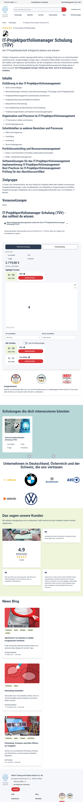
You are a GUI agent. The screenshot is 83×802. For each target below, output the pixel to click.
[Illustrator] (22, 630)
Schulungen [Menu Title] (19, 15)
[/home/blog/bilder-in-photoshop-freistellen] (22, 673)
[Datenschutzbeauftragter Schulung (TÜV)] (17, 434)
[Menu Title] (31, 15)
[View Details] (24, 274)
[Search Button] (64, 9)
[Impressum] (15, 798)
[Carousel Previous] (29, 456)
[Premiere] (22, 738)
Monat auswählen (48, 334)
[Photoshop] (8, 630)
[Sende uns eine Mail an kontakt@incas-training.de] (39, 2)
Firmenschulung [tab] (60, 247)
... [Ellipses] (19, 23)
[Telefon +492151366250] (9, 2)
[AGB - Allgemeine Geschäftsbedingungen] (13, 794)
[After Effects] (31, 738)
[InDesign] (30, 630)
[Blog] (37, 794)
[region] (41, 305)
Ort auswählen (10, 334)
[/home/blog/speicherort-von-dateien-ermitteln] (22, 617)
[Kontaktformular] (15, 789)
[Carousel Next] (53, 456)
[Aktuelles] (38, 798)
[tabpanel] (41, 308)
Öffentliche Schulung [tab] (23, 247)
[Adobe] (16, 630)
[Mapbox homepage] (10, 327)
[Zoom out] (75, 287)
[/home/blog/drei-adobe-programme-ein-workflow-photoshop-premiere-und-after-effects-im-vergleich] (22, 726)
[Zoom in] (75, 284)
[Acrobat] (8, 633)
